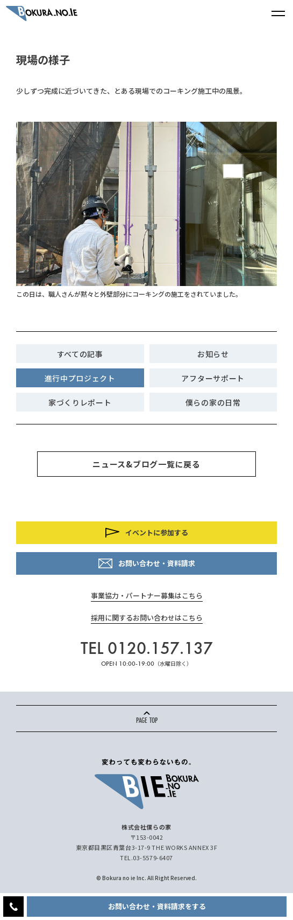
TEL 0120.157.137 (147, 648)
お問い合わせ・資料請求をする (157, 906)
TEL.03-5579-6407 (146, 857)
